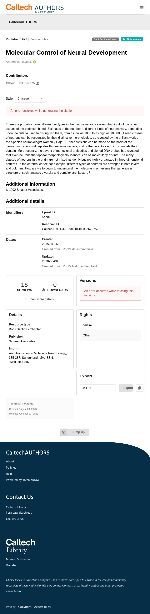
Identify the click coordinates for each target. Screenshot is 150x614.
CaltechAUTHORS (23, 22)
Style (9, 98)
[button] (110, 335)
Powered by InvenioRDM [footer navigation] (22, 480)
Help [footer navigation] (9, 473)
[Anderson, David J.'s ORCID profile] (34, 62)
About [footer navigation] (10, 461)
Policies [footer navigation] (11, 467)
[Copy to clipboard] (140, 388)
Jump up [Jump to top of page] (72, 432)
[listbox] (30, 99)
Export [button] (128, 388)
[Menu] (141, 7)
